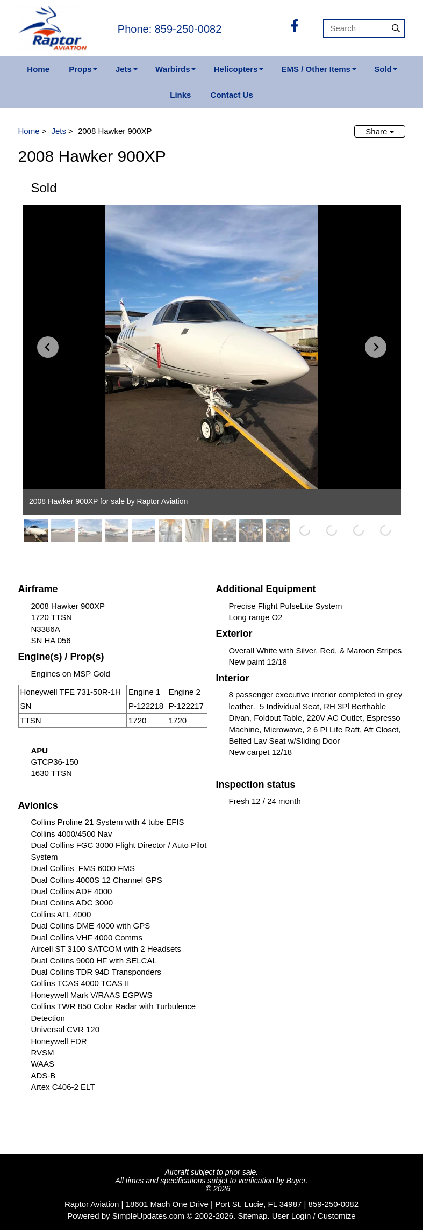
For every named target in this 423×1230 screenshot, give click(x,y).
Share (379, 131)
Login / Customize (323, 1215)
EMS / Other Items (316, 69)
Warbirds (172, 69)
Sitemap (252, 1215)
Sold (383, 69)
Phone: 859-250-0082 (170, 29)
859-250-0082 (334, 1204)
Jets (124, 69)
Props (80, 69)
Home (38, 69)
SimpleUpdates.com (148, 1215)
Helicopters (236, 69)
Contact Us (232, 94)
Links (180, 94)
